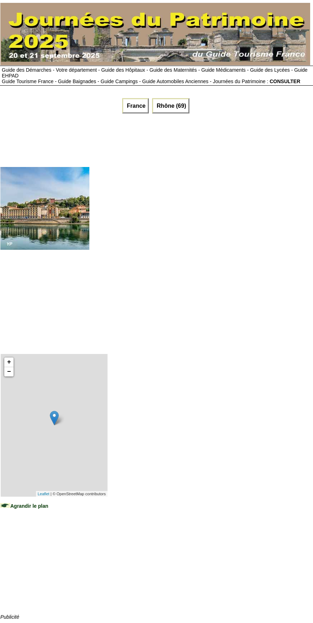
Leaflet (43, 494)
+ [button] (9, 362)
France (135, 106)
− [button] (9, 372)
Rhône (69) (170, 106)
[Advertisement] (130, 138)
